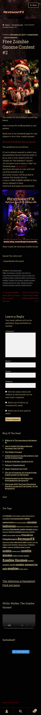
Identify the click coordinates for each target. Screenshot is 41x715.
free (23, 273)
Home (7, 25)
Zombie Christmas (16, 280)
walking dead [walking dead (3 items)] (19, 547)
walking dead (19, 278)
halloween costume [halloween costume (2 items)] (32, 526)
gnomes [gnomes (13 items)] (32, 522)
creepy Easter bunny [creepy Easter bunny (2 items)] (28, 516)
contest (18, 273)
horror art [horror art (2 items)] (6, 532)
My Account (7, 711)
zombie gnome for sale (11, 283)
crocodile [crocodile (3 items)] (6, 519)
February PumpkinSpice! (15, 465)
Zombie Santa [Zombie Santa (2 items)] (23, 569)
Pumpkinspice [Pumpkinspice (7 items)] (10, 539)
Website (8, 381)
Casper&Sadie (32, 35)
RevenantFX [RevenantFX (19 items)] (26, 539)
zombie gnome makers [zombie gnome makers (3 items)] (20, 556)
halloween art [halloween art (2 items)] (20, 526)
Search (20, 711)
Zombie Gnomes (26, 283)
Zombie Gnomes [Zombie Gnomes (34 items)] (15, 560)
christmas (11, 273)
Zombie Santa (26, 285)
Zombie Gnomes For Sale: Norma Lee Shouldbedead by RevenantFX (19, 479)
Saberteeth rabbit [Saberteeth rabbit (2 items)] (8, 542)
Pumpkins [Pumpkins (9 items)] (27, 535)
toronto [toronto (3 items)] (14, 545)
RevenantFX (21, 166)
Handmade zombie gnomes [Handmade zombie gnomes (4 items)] (21, 529)
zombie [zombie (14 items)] (7, 550)
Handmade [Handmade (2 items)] (6, 529)
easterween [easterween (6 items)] (8, 522)
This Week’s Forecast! (13, 452)
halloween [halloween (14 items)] (9, 526)
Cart (32, 710)
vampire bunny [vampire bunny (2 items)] (23, 545)
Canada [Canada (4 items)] (8, 516)
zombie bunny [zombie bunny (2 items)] (16, 551)
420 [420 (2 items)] (4, 516)
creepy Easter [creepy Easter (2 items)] (16, 516)
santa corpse (26, 275)
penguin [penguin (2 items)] (18, 535)
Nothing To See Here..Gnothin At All (19, 461)
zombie (5, 280)
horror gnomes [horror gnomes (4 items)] (15, 532)
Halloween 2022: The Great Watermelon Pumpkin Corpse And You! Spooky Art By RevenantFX (21, 486)
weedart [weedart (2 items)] (27, 547)
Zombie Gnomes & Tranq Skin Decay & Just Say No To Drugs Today (21, 457)
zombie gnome (29, 280)
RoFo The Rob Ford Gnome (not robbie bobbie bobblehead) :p (30, 296)
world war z (30, 278)
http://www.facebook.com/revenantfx (19, 142)
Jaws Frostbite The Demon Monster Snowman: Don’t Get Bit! (18, 447)
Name (8, 361)
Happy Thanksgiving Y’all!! (16, 469)
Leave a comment (10, 37)
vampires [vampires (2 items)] (10, 547)
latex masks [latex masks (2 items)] (11, 535)
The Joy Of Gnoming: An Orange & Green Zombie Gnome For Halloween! (21, 474)
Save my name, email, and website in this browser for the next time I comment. (18, 394)
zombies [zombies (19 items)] (13, 568)
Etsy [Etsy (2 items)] (15, 522)
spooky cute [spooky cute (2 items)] (31, 542)
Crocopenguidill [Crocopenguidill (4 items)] (17, 519)
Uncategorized (17, 25)
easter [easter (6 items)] (27, 518)
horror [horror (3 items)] (35, 529)
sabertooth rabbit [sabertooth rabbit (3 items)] (20, 542)
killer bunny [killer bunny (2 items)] (26, 532)
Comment (10, 331)
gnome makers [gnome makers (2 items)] (22, 522)
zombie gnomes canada (11, 285)
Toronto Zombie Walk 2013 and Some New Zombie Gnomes (11, 296)
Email (8, 371)
